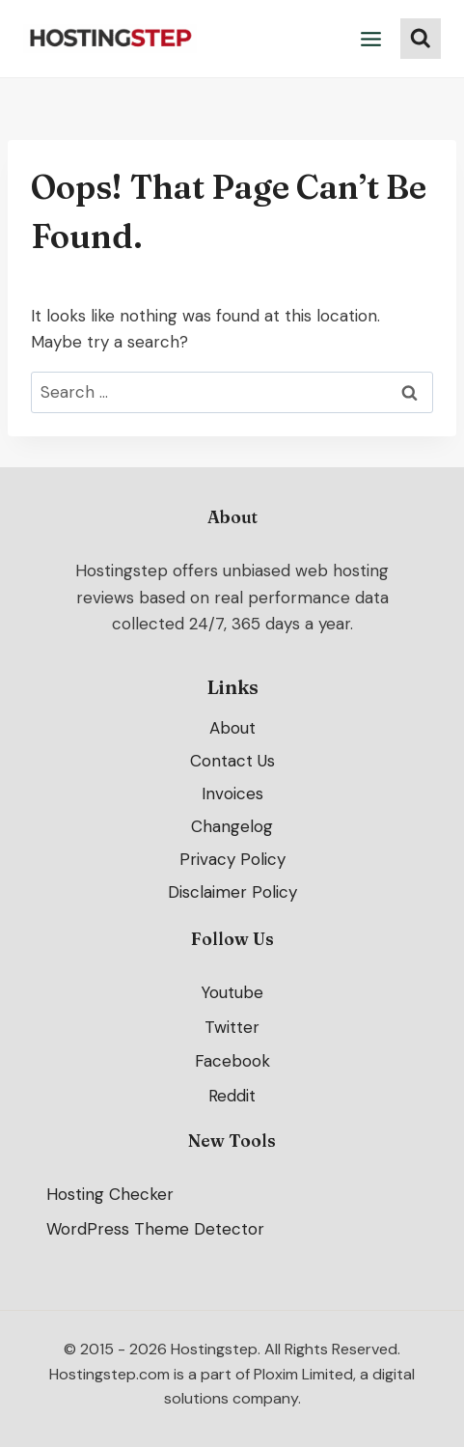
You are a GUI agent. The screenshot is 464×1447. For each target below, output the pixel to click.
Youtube (232, 992)
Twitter (232, 1027)
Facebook (232, 1061)
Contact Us (232, 760)
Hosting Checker (110, 1194)
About (232, 727)
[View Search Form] (420, 38)
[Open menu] (371, 38)
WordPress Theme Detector (155, 1228)
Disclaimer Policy (232, 892)
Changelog (232, 826)
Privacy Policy (232, 859)
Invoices (232, 793)
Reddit (232, 1096)
